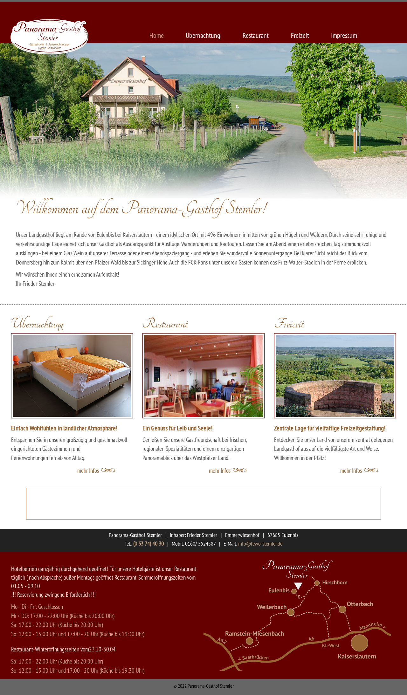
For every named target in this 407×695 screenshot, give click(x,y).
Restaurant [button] (164, 324)
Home (156, 35)
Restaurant (256, 35)
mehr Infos (88, 470)
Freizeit (300, 35)
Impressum (344, 35)
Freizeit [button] (288, 324)
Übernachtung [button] (37, 324)
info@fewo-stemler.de (260, 543)
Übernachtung (203, 35)
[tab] (72, 319)
